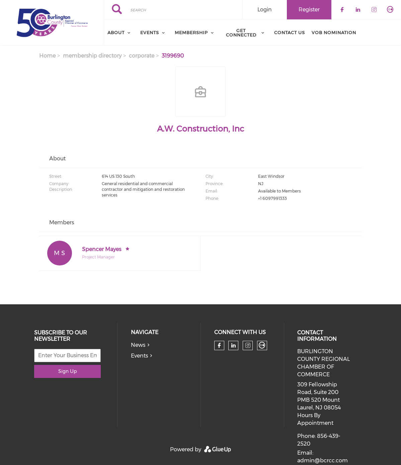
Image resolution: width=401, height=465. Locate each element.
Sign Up (67, 371)
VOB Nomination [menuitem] (334, 32)
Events (139, 356)
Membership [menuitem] (191, 32)
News (138, 345)
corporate (141, 56)
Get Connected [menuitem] (241, 32)
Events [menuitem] (149, 32)
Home (47, 56)
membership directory (92, 56)
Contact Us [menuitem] (289, 32)
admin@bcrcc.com (322, 460)
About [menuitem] (116, 32)
